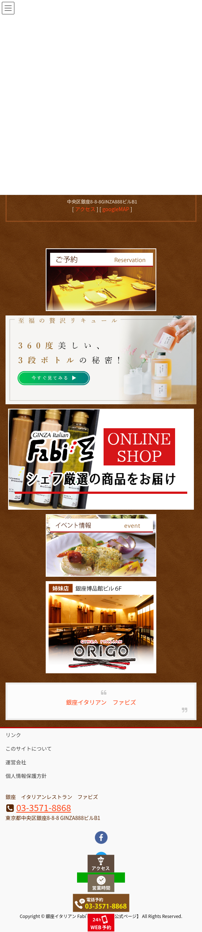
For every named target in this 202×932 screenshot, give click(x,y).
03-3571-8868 (43, 807)
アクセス (85, 209)
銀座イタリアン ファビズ (101, 702)
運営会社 (16, 762)
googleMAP (115, 209)
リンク (13, 735)
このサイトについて (29, 748)
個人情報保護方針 (26, 775)
